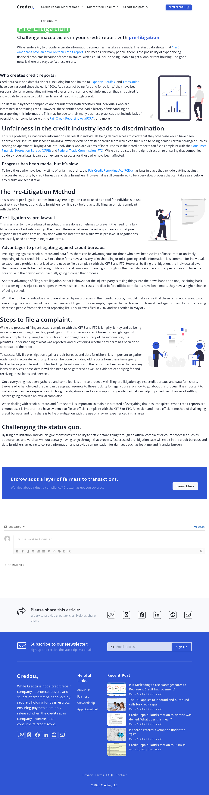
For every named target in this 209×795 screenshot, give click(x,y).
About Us (83, 690)
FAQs (109, 775)
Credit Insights (134, 7)
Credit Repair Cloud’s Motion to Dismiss (157, 745)
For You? (47, 21)
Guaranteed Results (101, 7)
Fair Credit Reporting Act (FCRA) (72, 118)
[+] (69, 551)
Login (199, 526)
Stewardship (86, 703)
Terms (99, 775)
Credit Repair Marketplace (60, 7)
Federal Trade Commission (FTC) (81, 150)
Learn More (185, 486)
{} (64, 551)
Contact (121, 775)
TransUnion (131, 82)
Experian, (97, 82)
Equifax (110, 82)
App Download (87, 709)
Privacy (88, 775)
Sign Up (182, 647)
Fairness (83, 696)
